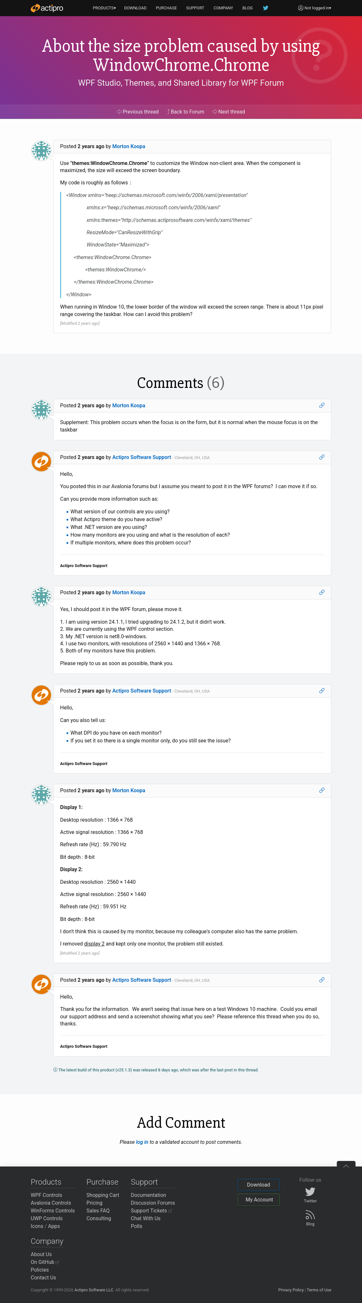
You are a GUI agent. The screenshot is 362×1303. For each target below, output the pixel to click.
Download (258, 1185)
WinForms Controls (53, 1211)
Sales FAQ (98, 1211)
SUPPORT (195, 7)
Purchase (103, 1182)
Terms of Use (319, 1289)
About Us (41, 1254)
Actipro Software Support (141, 457)
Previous (138, 112)
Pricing (95, 1203)
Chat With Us (146, 1218)
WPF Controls (46, 1195)
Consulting (99, 1218)
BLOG (247, 7)
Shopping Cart (103, 1195)
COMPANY (223, 7)
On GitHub (45, 1262)
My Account (259, 1200)
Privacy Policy (291, 1289)
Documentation (148, 1195)
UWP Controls (47, 1218)
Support (144, 1182)
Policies (40, 1270)
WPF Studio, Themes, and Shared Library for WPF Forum (181, 83)
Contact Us (43, 1278)
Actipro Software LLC (93, 1289)
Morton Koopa (128, 146)
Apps (54, 1226)
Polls (136, 1226)
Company (47, 1241)
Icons (37, 1226)
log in (142, 1142)
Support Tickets (151, 1211)
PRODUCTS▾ (104, 7)
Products (46, 1182)
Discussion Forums (153, 1203)
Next (229, 112)
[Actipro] (47, 8)
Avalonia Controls (51, 1203)
